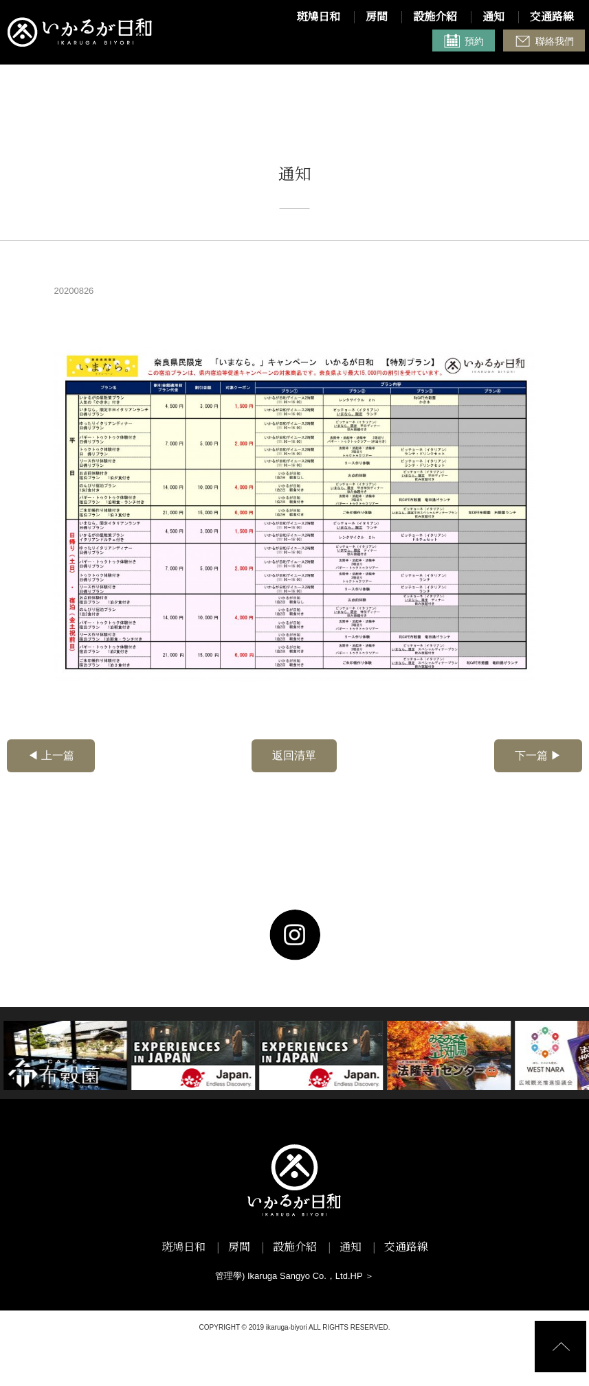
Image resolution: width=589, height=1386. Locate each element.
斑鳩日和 (318, 18)
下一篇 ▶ (538, 755)
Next (11, 1056)
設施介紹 (435, 18)
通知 (493, 18)
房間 (377, 18)
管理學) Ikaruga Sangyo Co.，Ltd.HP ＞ (294, 1276)
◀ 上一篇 (50, 755)
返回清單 (294, 755)
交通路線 (552, 18)
